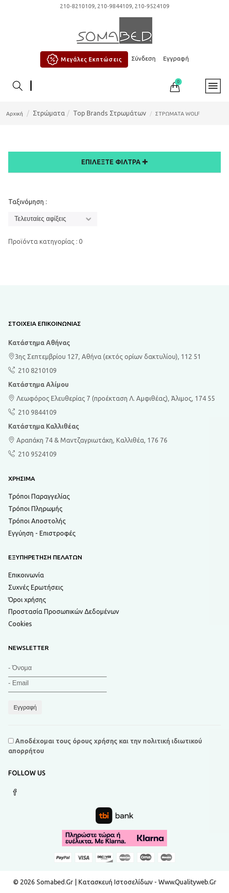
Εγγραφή (176, 58)
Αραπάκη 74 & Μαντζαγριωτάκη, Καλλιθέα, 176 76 (87, 440)
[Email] (57, 684)
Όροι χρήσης (27, 599)
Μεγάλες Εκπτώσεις (83, 59)
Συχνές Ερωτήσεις (35, 587)
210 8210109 (36, 370)
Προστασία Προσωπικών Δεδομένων (63, 611)
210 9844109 (36, 412)
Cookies (20, 623)
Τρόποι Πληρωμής (35, 508)
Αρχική (14, 113)
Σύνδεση (143, 58)
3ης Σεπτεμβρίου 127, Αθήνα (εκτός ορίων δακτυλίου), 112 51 (104, 356)
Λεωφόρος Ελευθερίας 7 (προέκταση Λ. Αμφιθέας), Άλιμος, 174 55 (111, 398)
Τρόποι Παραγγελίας (39, 496)
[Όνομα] (57, 669)
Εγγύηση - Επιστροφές (42, 533)
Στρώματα (49, 113)
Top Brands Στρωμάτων (109, 113)
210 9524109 (36, 454)
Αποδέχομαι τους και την (105, 745)
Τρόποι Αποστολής (37, 521)
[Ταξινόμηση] (52, 219)
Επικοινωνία (26, 575)
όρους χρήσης (95, 741)
